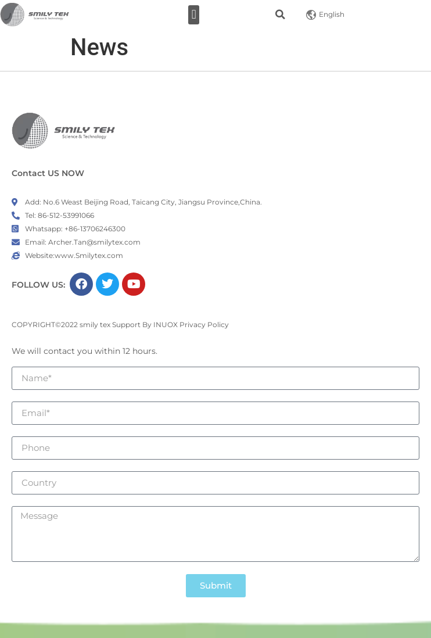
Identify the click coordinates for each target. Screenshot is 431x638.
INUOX (165, 324)
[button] (193, 14)
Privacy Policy (204, 324)
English (325, 15)
